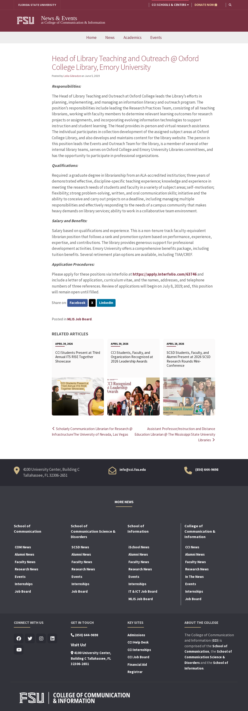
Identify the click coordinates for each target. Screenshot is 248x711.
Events (156, 37)
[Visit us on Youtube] (18, 649)
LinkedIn (106, 303)
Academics (133, 37)
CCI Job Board (138, 657)
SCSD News (80, 546)
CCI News (192, 546)
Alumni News (24, 554)
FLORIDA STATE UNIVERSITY (37, 5)
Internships (24, 583)
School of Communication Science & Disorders (208, 656)
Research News (26, 569)
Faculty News (25, 561)
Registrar (135, 671)
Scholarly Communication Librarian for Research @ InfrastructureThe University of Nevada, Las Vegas (92, 434)
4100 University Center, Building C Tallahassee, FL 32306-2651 (91, 658)
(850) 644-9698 (206, 469)
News (110, 37)
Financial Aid (137, 664)
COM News (23, 546)
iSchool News (138, 546)
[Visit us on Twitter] (30, 638)
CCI (215, 640)
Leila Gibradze (72, 76)
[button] (230, 5)
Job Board (23, 591)
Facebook (78, 303)
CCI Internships (139, 649)
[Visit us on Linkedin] (52, 638)
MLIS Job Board (79, 319)
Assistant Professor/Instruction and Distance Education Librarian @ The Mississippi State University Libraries (180, 434)
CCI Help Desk (138, 642)
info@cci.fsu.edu (133, 469)
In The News (194, 576)
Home (91, 37)
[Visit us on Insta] (41, 638)
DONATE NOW (205, 5)
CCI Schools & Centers (169, 5)
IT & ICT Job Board (142, 591)
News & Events (59, 18)
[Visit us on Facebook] (18, 638)
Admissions (136, 634)
